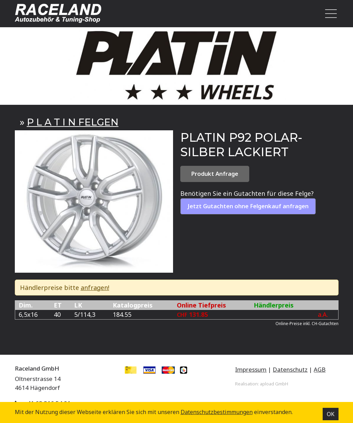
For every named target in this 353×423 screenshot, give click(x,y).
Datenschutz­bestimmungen (217, 412)
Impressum (250, 369)
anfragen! (95, 287)
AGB (319, 369)
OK (330, 414)
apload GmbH (274, 384)
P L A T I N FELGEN (73, 122)
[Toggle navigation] (329, 13)
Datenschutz (290, 369)
